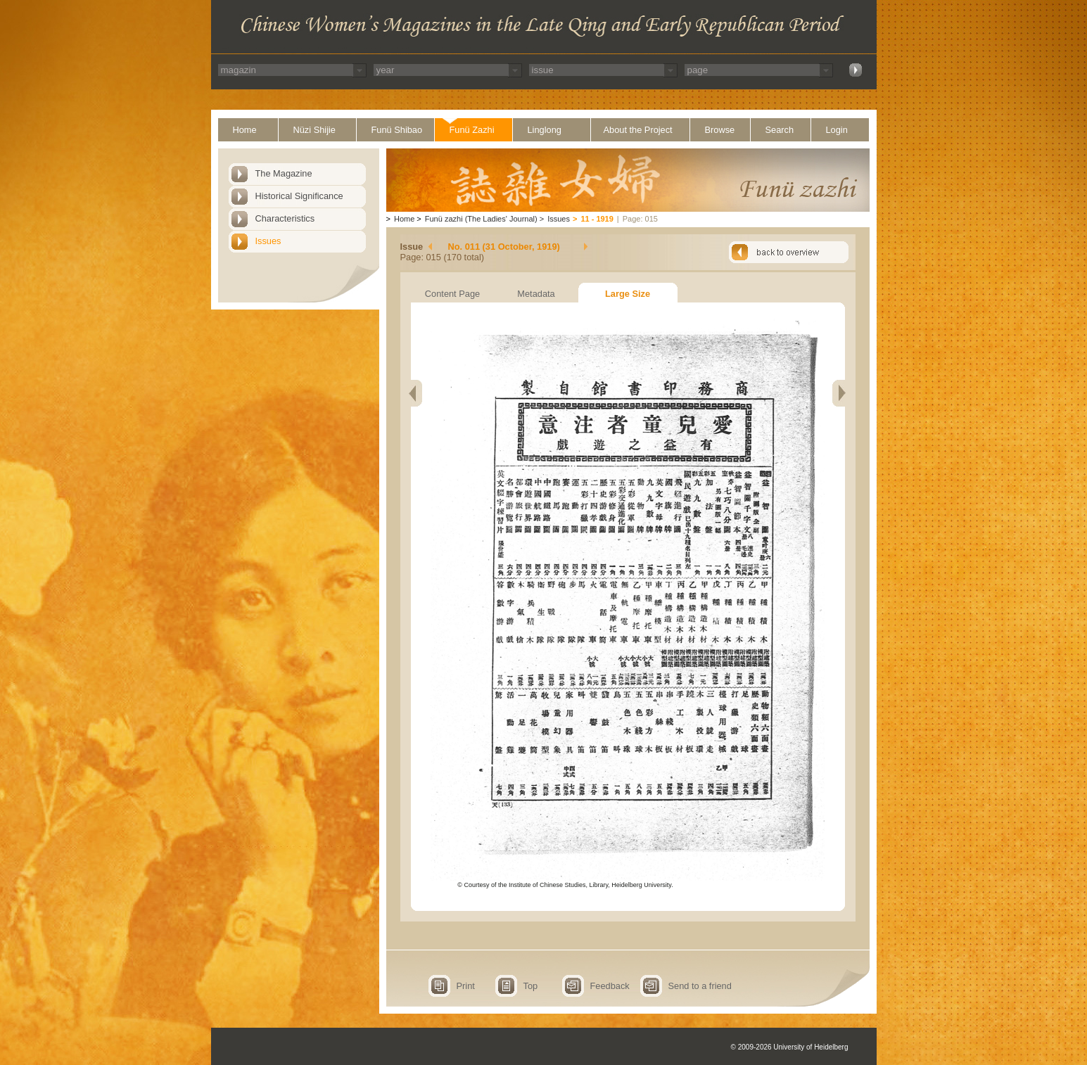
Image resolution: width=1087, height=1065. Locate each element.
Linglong (544, 130)
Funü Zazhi (472, 130)
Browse (720, 130)
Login (837, 130)
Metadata (535, 293)
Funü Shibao (397, 130)
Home (245, 130)
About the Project (638, 130)
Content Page (452, 293)
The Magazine (283, 173)
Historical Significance (299, 196)
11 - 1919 (596, 219)
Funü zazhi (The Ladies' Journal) (481, 219)
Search (779, 130)
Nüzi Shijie (314, 130)
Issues (268, 241)
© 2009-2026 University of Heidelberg (789, 1047)
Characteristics (285, 218)
